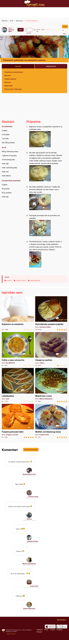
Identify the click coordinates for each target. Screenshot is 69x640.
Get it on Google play (61, 626)
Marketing (9, 631)
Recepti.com (34, 3)
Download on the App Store (50, 626)
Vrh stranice (61, 619)
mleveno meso (21, 280)
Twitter (46, 629)
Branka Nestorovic (29, 474)
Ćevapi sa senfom (51, 349)
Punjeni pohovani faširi (18, 421)
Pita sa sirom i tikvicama (13, 89)
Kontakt (14, 631)
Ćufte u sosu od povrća (18, 349)
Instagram (59, 629)
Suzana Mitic (11, 30)
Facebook (40, 629)
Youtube (52, 629)
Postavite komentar (31, 449)
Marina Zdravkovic (29, 563)
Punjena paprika (10, 79)
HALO (14, 634)
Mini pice (7, 75)
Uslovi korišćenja (26, 630)
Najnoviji (18, 66)
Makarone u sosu (51, 385)
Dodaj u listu (65, 27)
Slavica (29, 519)
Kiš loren (7, 82)
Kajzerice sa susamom (18, 313)
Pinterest (39, 632)
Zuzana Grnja (33, 496)
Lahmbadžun (18, 385)
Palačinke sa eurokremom (13, 72)
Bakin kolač (8, 86)
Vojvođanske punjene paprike (51, 313)
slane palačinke (35, 280)
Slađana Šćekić (32, 541)
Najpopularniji (51, 66)
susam (9, 280)
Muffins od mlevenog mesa (51, 421)
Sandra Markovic (29, 608)
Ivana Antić (34, 586)
